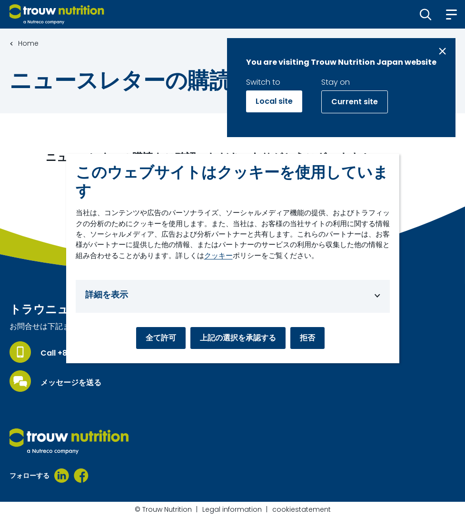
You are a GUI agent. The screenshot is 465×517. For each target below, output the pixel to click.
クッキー (218, 255)
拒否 (307, 337)
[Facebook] (81, 475)
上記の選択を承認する (238, 337)
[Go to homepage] (57, 14)
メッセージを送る (70, 383)
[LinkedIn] (61, 475)
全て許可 (161, 337)
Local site (274, 101)
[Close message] (442, 51)
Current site (354, 101)
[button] (426, 14)
